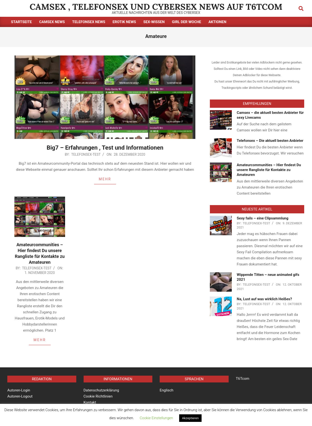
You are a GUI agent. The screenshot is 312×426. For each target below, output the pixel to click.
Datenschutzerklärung (101, 390)
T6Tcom (242, 378)
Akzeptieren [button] (190, 418)
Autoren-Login (18, 390)
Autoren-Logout (19, 396)
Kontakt (90, 402)
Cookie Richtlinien (98, 396)
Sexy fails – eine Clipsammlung (262, 218)
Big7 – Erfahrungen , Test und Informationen (105, 147)
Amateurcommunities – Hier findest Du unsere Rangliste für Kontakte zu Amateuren (269, 170)
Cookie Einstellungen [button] (156, 418)
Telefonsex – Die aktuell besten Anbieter (270, 140)
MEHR (105, 179)
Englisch (166, 390)
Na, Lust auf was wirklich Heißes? (264, 299)
